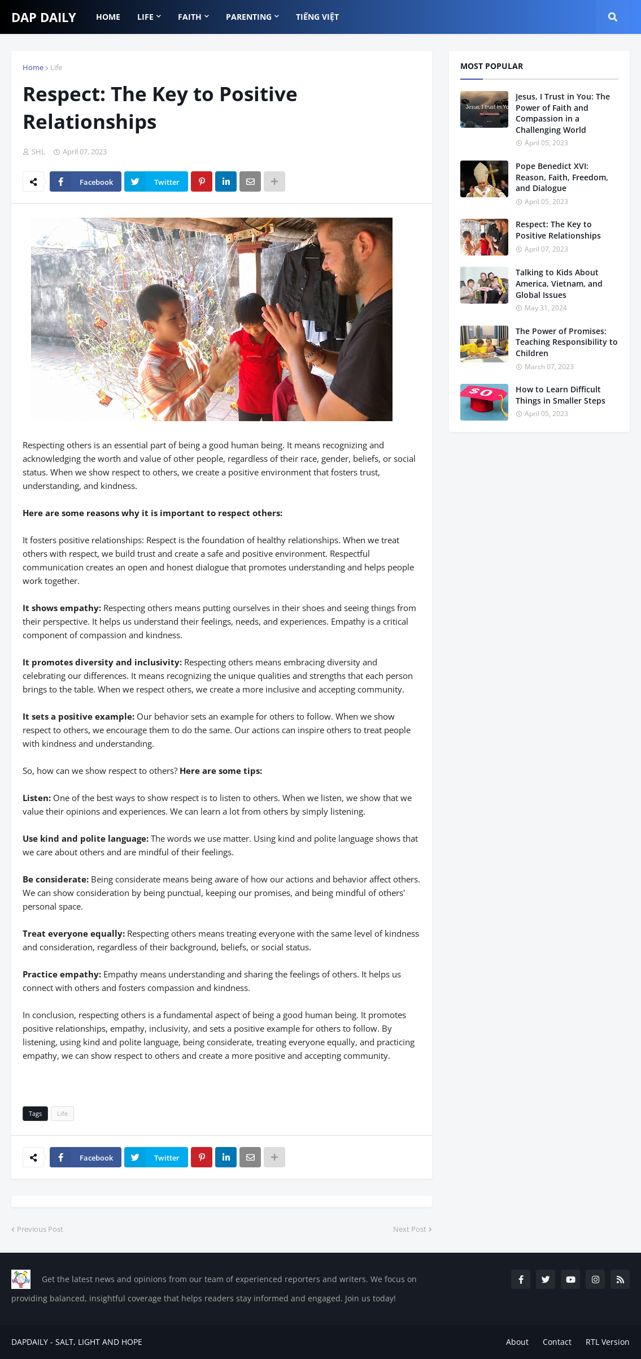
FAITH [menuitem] (190, 16)
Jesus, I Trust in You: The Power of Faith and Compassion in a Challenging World (563, 113)
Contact (557, 1341)
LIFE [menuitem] (145, 16)
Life (56, 67)
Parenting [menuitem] (249, 16)
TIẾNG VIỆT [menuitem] (317, 16)
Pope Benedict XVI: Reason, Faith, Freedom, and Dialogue (562, 177)
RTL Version (608, 1341)
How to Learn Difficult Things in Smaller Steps (560, 395)
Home (33, 67)
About (517, 1341)
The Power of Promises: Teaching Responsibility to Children (567, 342)
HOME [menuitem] (108, 16)
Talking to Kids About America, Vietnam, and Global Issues (559, 283)
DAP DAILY (43, 16)
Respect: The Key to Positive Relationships (558, 230)
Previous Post (40, 1229)
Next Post (409, 1229)
